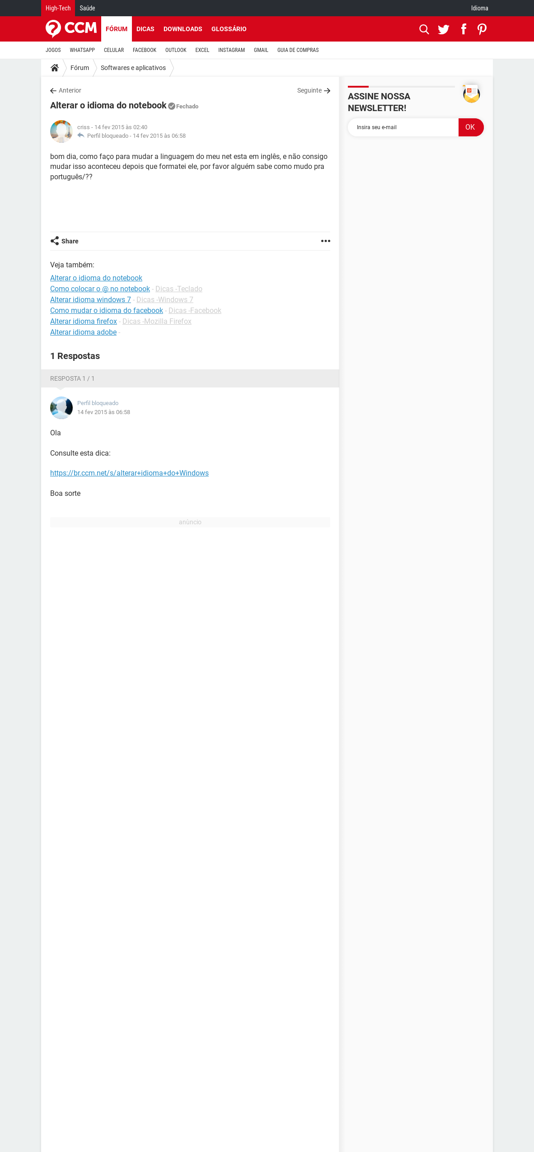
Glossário (229, 29)
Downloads (183, 29)
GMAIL (261, 50)
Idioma (479, 8)
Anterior (70, 90)
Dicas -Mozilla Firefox (157, 321)
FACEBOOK (144, 50)
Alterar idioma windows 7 (90, 299)
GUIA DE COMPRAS (298, 50)
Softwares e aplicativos (133, 67)
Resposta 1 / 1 (72, 378)
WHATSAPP (82, 50)
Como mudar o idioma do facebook (106, 310)
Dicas (145, 29)
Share (70, 241)
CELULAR (114, 50)
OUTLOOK (176, 50)
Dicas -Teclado (178, 289)
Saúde (87, 8)
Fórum (116, 29)
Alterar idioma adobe (83, 332)
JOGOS (53, 50)
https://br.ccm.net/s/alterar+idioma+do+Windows (129, 473)
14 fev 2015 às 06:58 (159, 135)
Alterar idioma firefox (83, 321)
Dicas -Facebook (195, 310)
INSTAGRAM (231, 50)
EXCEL (202, 50)
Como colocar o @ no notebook (100, 289)
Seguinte (309, 90)
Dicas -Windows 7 (164, 299)
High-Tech (58, 8)
